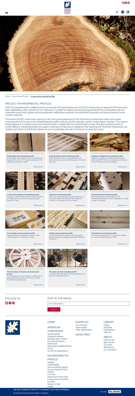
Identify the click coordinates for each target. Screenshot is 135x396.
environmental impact (57, 367)
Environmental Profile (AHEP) (57, 370)
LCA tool (51, 374)
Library (109, 322)
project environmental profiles (57, 380)
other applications (84, 330)
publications (109, 330)
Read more (38, 167)
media (50, 386)
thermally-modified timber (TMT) (59, 347)
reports (107, 332)
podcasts (108, 327)
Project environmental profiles (43, 96)
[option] (67, 53)
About (108, 336)
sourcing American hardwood (56, 342)
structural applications (57, 351)
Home (7, 96)
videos (107, 325)
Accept (103, 392)
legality (50, 362)
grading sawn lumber (57, 338)
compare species (55, 336)
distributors (109, 347)
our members (110, 349)
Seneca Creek (53, 384)
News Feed (83, 334)
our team (108, 344)
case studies (81, 327)
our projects (81, 325)
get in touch (109, 342)
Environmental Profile (20, 96)
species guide (53, 334)
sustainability (53, 364)
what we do (109, 340)
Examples (82, 322)
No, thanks (114, 392)
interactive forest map (57, 377)
